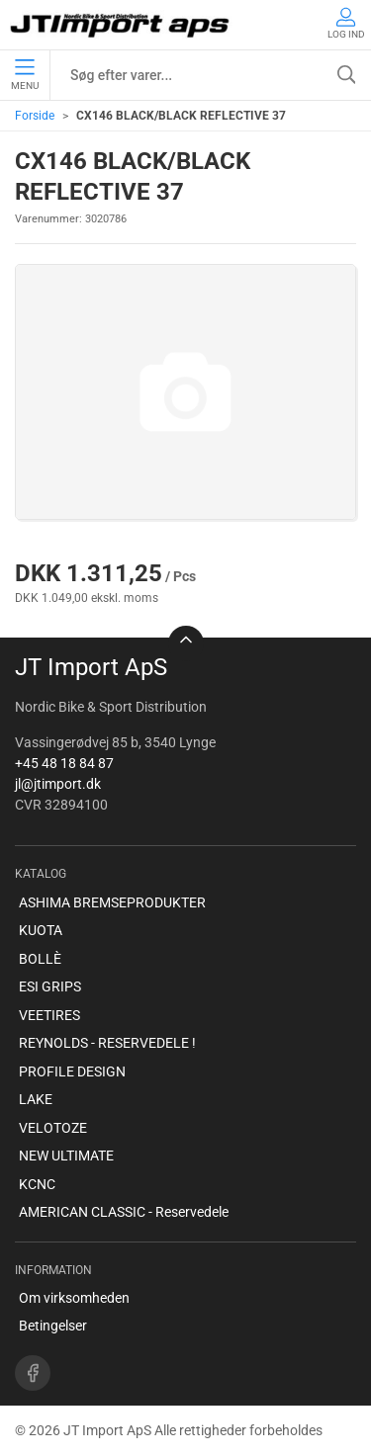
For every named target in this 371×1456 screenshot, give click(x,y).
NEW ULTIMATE (66, 1155)
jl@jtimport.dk (58, 784)
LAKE (35, 1099)
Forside (34, 116)
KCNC (37, 1184)
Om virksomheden (74, 1298)
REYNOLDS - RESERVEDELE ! (107, 1043)
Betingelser (53, 1325)
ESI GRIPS (50, 986)
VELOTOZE (53, 1128)
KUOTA (40, 930)
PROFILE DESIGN (72, 1071)
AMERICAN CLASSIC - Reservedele (124, 1212)
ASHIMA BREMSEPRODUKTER (112, 902)
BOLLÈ (40, 959)
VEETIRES (49, 1015)
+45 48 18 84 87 (64, 763)
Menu (25, 75)
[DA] (121, 24)
